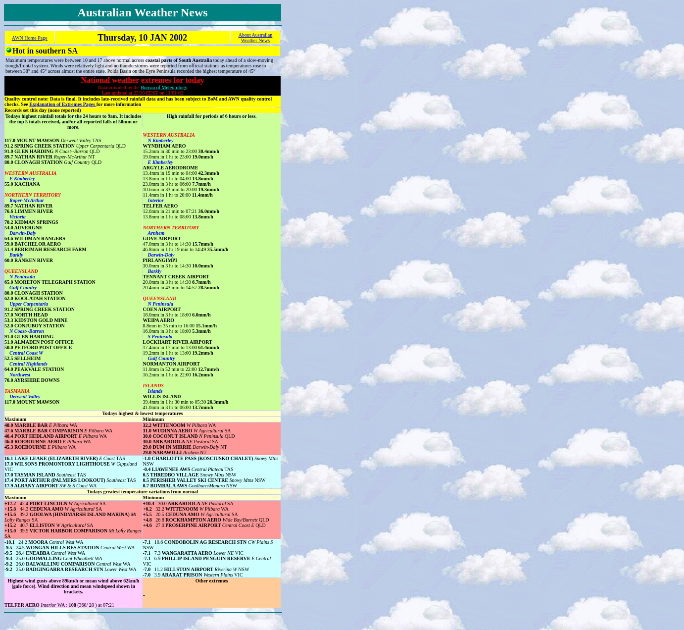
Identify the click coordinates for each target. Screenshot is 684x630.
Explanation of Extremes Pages (62, 104)
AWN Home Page (30, 38)
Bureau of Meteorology (164, 87)
